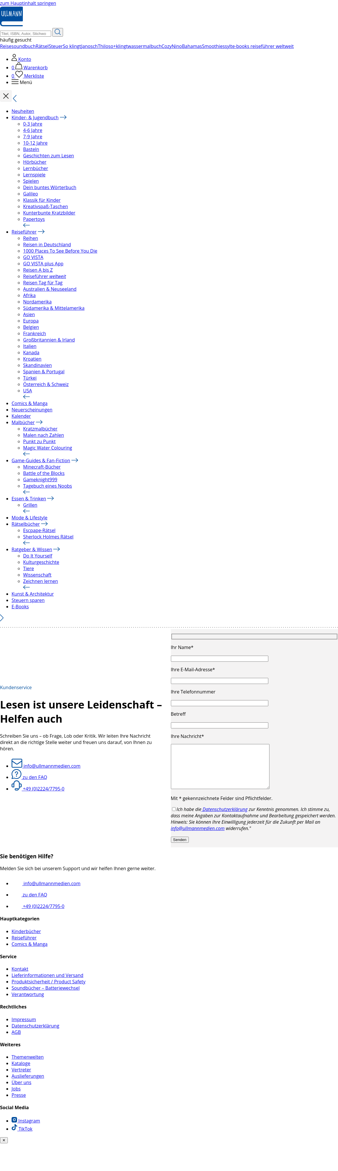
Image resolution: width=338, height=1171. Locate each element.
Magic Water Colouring (47, 448)
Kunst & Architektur (33, 594)
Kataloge (21, 1072)
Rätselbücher (26, 524)
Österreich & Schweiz (46, 384)
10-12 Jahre (35, 143)
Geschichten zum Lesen (48, 155)
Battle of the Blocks (43, 473)
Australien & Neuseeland (50, 289)
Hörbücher (35, 162)
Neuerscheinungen (32, 410)
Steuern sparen (28, 600)
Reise (6, 46)
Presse (19, 1104)
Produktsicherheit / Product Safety (49, 990)
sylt (228, 46)
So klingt (72, 46)
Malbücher (23, 422)
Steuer (56, 46)
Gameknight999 (40, 479)
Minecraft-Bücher (42, 467)
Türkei (30, 378)
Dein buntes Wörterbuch (49, 187)
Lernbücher (35, 168)
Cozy (166, 46)
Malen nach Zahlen (43, 435)
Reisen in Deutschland (47, 244)
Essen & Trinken (29, 498)
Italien (29, 346)
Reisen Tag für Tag (42, 282)
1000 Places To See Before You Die (60, 251)
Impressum (24, 1028)
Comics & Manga (29, 403)
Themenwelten (28, 1065)
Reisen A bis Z (38, 270)
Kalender (21, 416)
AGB (16, 1041)
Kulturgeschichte (41, 562)
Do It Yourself (37, 556)
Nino (177, 46)
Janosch (89, 46)
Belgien (31, 327)
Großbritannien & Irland (49, 340)
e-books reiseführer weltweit (263, 46)
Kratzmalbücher (40, 429)
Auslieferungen (28, 1085)
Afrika (29, 295)
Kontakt (20, 977)
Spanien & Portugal (43, 371)
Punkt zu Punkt (39, 441)
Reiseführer (24, 232)
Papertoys (34, 219)
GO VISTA (33, 257)
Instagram (26, 1129)
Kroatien (32, 359)
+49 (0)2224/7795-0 (38, 793)
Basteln (31, 149)
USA (27, 390)
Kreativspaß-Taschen (45, 206)
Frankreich (34, 333)
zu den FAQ (29, 781)
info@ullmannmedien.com (46, 770)
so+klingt (118, 46)
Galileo (30, 194)
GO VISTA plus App (43, 263)
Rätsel (42, 46)
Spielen (31, 181)
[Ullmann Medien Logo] (11, 25)
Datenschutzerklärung (224, 818)
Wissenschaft (37, 575)
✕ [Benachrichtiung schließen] (3, 1149)
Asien (29, 314)
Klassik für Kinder (41, 200)
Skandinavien (37, 365)
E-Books (20, 606)
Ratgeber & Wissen (32, 549)
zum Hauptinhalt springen (28, 3)
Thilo (103, 46)
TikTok (22, 1137)
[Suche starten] (57, 32)
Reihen (30, 238)
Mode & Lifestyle (29, 517)
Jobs (16, 1097)
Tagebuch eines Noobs (47, 486)
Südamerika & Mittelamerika (53, 308)
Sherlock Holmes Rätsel (48, 537)
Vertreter (21, 1078)
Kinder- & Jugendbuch (35, 117)
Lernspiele (34, 174)
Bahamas (192, 46)
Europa (31, 321)
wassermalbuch (145, 46)
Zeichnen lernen (40, 581)
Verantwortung (28, 1003)
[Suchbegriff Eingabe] (25, 34)
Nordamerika (37, 302)
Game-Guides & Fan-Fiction (41, 460)
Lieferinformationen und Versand (47, 984)
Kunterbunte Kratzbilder (49, 213)
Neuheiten (23, 111)
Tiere (28, 568)
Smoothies (213, 46)
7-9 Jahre (32, 136)
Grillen (30, 505)
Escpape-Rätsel (39, 530)
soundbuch (24, 46)
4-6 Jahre (32, 130)
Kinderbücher (26, 940)
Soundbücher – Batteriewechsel (46, 996)
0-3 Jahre (32, 124)
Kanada (31, 352)
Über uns (21, 1091)
